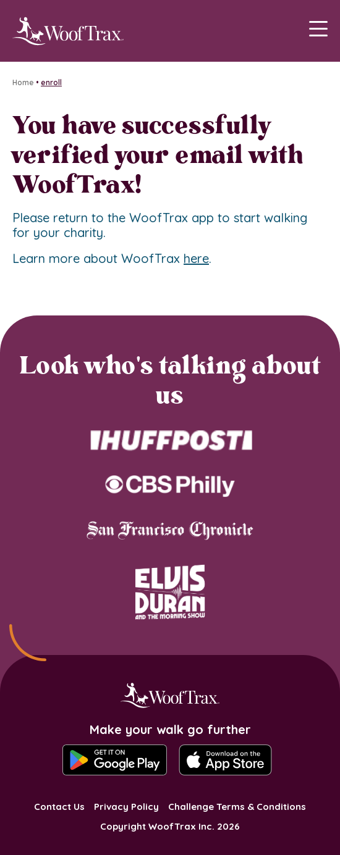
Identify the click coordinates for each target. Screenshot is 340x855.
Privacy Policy (126, 806)
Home (23, 82)
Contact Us (59, 806)
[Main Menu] (318, 31)
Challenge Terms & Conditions (237, 806)
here (196, 258)
